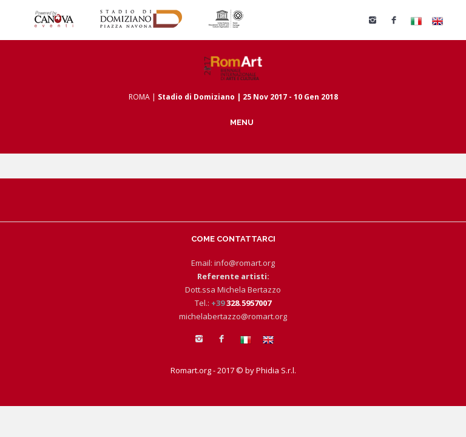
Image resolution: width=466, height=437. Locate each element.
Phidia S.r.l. (276, 370)
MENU (242, 122)
